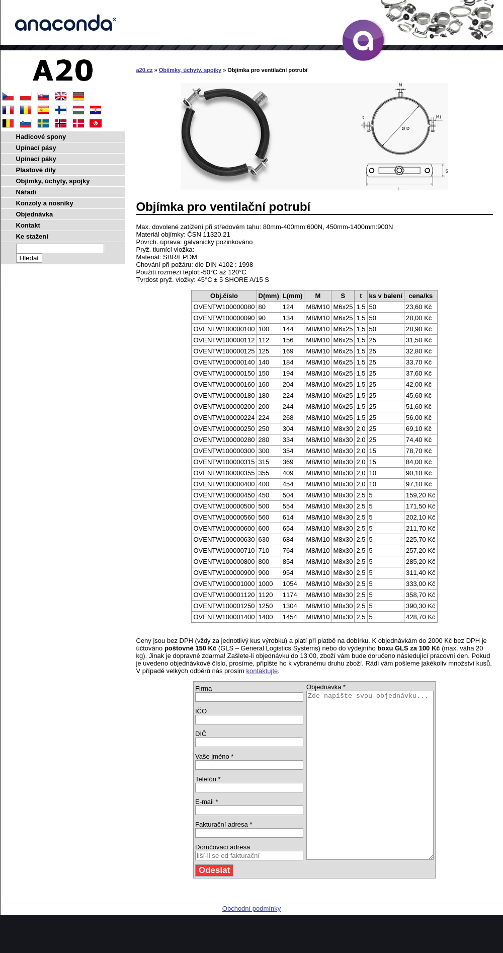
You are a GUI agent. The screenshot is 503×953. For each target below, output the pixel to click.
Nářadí (26, 192)
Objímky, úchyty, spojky (190, 70)
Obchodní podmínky (251, 941)
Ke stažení (32, 236)
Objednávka (34, 214)
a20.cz (144, 70)
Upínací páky (36, 159)
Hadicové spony (41, 136)
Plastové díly (36, 170)
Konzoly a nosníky (44, 203)
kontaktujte (262, 671)
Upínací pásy (36, 148)
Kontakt (28, 225)
